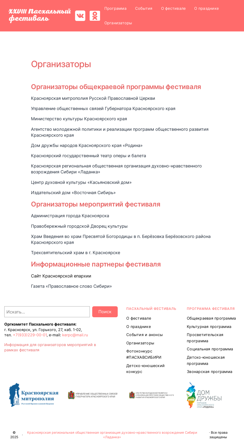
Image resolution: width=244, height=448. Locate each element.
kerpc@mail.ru (75, 334)
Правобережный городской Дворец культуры (79, 226)
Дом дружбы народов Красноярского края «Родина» (87, 145)
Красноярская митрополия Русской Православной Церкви (93, 98)
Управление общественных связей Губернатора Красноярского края (103, 108)
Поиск (105, 311)
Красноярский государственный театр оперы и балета (88, 155)
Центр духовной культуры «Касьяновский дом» (81, 182)
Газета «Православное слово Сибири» (71, 286)
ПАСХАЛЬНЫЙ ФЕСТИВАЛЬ (151, 309)
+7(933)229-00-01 (30, 334)
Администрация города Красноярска (70, 215)
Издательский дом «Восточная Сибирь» (73, 192)
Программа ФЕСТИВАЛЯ (211, 309)
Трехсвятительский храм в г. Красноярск (74, 252)
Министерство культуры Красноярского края (79, 118)
